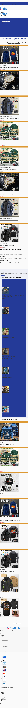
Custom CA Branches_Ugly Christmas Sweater (8, 469)
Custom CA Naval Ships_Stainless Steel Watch (8, 495)
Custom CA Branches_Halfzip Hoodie (7, 571)
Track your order (5, 16)
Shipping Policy (5, 640)
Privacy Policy (4, 637)
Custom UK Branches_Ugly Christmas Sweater (8, 169)
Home (3, 11)
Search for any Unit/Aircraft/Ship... (8, 20)
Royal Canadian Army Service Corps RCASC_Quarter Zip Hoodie (12, 595)
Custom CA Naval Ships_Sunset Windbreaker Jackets (10, 520)
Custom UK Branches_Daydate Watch (7, 194)
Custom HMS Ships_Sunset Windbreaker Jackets (9, 67)
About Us (3, 12)
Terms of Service (5, 636)
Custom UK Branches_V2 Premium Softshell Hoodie (9, 118)
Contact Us (4, 15)
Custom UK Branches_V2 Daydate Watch (7, 93)
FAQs (3, 13)
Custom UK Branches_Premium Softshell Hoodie (9, 220)
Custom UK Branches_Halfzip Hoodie (7, 245)
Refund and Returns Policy (7, 639)
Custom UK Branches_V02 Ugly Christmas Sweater (9, 143)
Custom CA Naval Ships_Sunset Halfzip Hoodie (8, 546)
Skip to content (3, 0)
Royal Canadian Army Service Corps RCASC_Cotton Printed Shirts (12, 620)
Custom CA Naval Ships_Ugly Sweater (7, 444)
